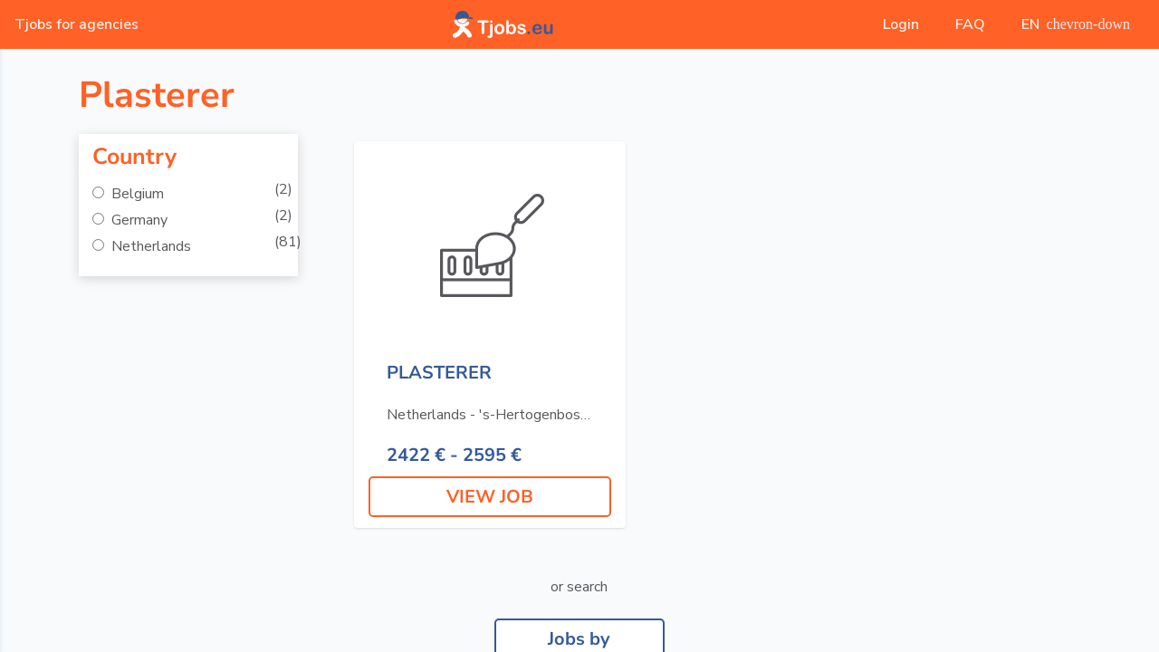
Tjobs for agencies (76, 24)
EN (1075, 24)
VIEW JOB (489, 496)
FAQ (970, 24)
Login (901, 24)
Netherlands (149, 246)
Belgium (136, 194)
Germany (138, 220)
